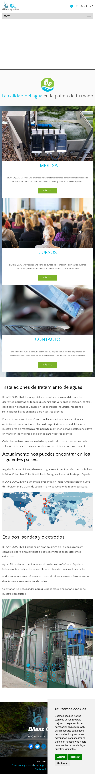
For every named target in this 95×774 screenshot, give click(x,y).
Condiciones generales (22, 765)
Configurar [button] (62, 763)
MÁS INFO (47, 190)
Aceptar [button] (61, 757)
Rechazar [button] (75, 757)
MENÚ (47, 16)
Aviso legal (39, 765)
